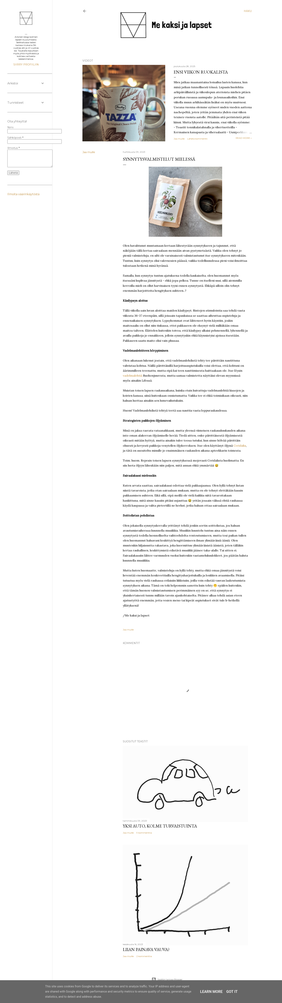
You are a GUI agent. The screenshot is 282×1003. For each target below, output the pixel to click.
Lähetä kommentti (197, 138)
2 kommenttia (144, 956)
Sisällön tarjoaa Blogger (167, 979)
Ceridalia (240, 445)
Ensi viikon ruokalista (201, 72)
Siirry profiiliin (26, 64)
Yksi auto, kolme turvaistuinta (160, 826)
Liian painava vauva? (146, 949)
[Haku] (248, 11)
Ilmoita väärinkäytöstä (23, 194)
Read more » (244, 138)
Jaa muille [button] (179, 138)
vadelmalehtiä (132, 375)
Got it (232, 991)
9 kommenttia (144, 832)
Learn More (211, 991)
